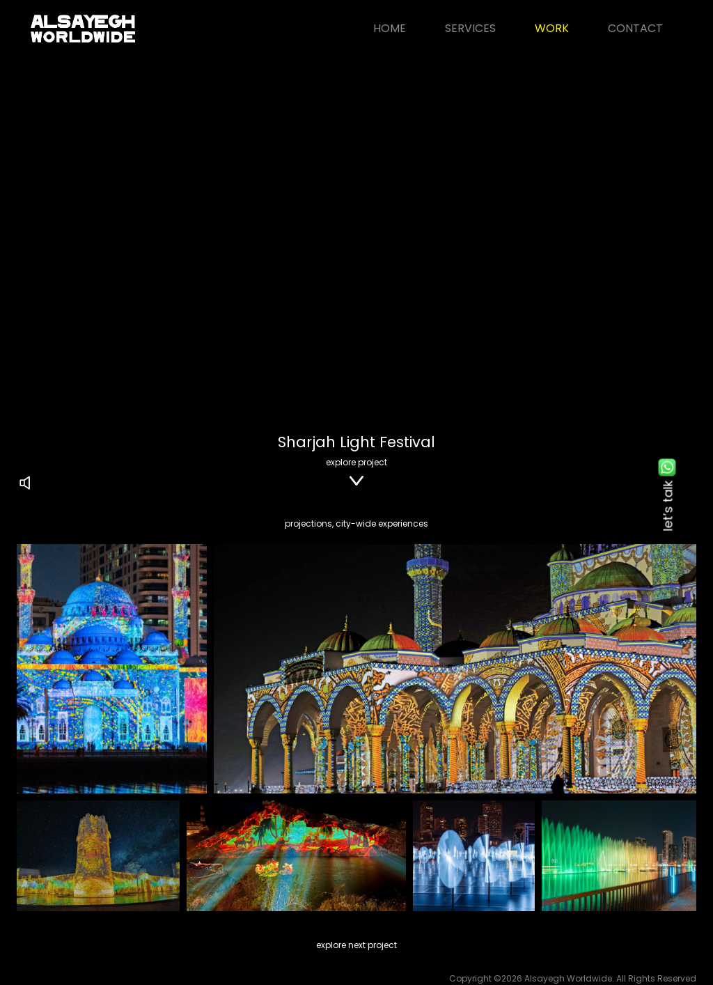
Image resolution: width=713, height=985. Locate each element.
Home (389, 28)
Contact (635, 28)
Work (552, 28)
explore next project (356, 945)
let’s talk (668, 493)
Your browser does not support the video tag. (356, 231)
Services (470, 28)
